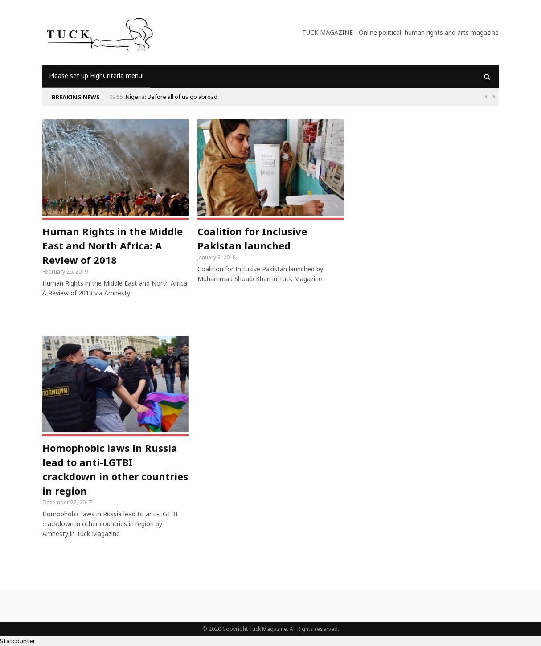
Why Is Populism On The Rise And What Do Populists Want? (152, 97)
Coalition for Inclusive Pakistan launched (252, 238)
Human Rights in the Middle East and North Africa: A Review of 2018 (112, 245)
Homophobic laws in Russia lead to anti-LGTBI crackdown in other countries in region (115, 469)
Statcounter (17, 641)
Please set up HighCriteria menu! (96, 75)
